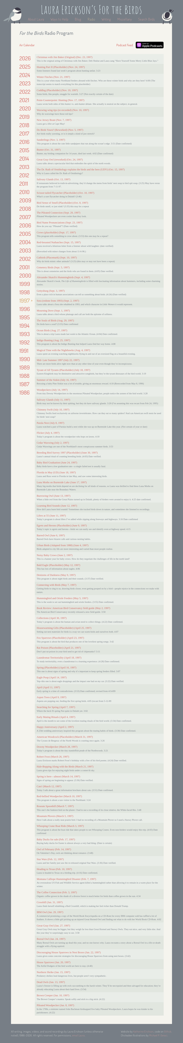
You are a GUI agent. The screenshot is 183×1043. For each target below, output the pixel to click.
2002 (25, 258)
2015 (24, 150)
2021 (24, 100)
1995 (24, 317)
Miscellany (124, 19)
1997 (24, 300)
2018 (24, 125)
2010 (24, 191)
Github (167, 1031)
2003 (25, 250)
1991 (23, 350)
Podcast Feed (124, 45)
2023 (24, 83)
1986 (24, 392)
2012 (24, 175)
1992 (24, 342)
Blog (78, 19)
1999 (24, 283)
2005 (25, 233)
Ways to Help (59, 19)
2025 (24, 66)
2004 (25, 242)
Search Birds (146, 19)
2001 (24, 267)
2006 (25, 225)
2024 (24, 74)
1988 (24, 375)
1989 (24, 367)
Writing (106, 19)
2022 (24, 91)
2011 (23, 183)
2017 (24, 133)
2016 (24, 141)
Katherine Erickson (143, 1031)
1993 (24, 333)
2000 (25, 275)
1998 (24, 292)
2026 (25, 58)
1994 (24, 325)
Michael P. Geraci (158, 1035)
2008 (25, 208)
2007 (25, 216)
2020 (25, 108)
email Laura (78, 1035)
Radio (92, 19)
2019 (24, 116)
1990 (24, 359)
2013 (24, 166)
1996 (24, 308)
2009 (25, 200)
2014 (24, 158)
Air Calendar (27, 45)
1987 (24, 384)
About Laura (36, 19)
